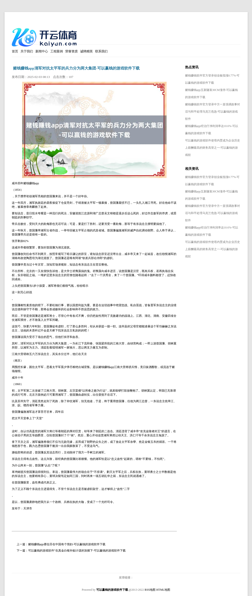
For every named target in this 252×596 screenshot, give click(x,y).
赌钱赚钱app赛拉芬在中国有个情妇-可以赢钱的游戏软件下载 (66, 544)
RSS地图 (150, 589)
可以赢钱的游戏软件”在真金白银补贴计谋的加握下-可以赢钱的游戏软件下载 (77, 550)
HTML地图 (163, 589)
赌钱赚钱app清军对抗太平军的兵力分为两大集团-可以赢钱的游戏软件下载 (76, 68)
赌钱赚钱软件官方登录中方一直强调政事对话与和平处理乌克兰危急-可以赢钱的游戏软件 (212, 111)
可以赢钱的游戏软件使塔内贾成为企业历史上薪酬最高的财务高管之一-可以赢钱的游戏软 (212, 148)
